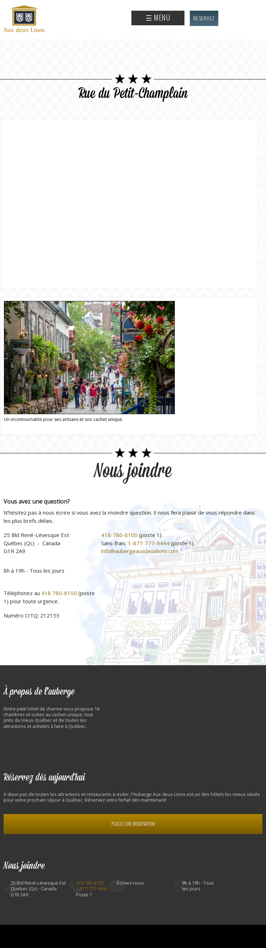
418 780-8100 (59, 593)
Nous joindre (133, 471)
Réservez (204, 18)
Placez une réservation (133, 824)
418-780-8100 (119, 534)
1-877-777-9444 (148, 543)
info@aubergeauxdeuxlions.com (140, 550)
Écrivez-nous (130, 883)
